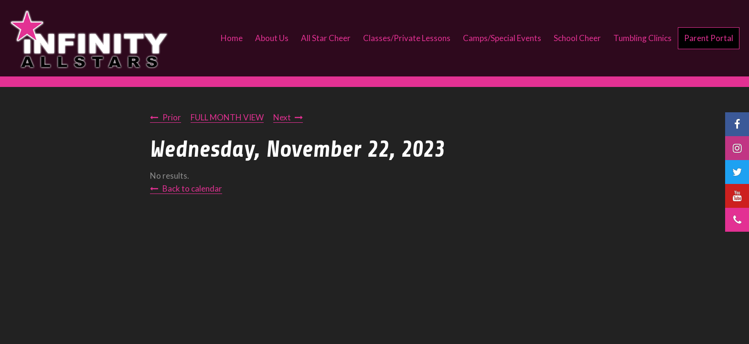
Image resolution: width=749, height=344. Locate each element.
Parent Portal (708, 38)
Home (232, 38)
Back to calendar (192, 188)
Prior (171, 117)
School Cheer (577, 38)
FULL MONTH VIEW (227, 117)
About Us (272, 38)
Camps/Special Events (502, 38)
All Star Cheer (326, 38)
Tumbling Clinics (642, 38)
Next (282, 117)
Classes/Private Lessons (406, 38)
